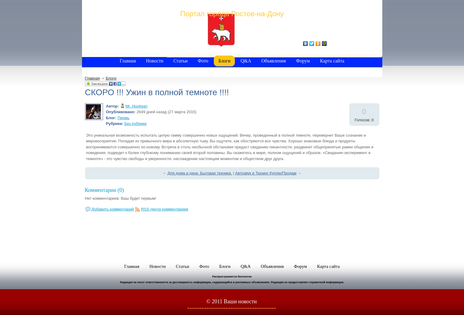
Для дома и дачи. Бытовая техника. (200, 173)
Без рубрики (135, 123)
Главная (92, 78)
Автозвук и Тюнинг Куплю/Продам (265, 173)
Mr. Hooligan (136, 106)
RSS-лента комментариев (164, 209)
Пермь (123, 118)
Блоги (111, 78)
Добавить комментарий (113, 209)
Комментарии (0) (104, 190)
